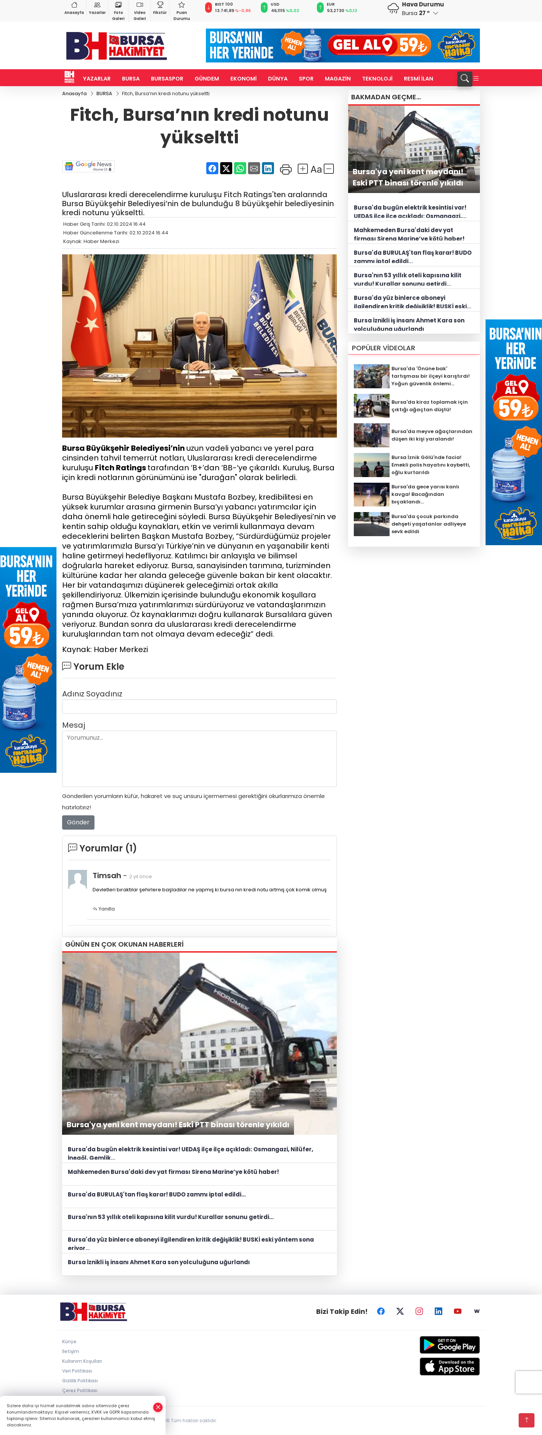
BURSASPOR (167, 78)
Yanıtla (104, 908)
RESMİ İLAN (418, 78)
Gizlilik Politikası (80, 1380)
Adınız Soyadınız (92, 694)
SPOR (306, 78)
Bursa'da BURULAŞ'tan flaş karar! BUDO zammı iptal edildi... (157, 1194)
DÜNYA (278, 78)
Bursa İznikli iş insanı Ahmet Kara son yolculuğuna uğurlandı (159, 1262)
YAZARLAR (97, 78)
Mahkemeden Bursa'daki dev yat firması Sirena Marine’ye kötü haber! (173, 1172)
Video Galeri (139, 10)
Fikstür (160, 7)
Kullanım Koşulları (82, 1361)
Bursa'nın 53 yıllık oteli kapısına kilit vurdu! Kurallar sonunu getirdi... (171, 1217)
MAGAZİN (338, 78)
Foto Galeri (118, 10)
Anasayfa (74, 7)
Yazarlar (97, 7)
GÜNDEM (207, 78)
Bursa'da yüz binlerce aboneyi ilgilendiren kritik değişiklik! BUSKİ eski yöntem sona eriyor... (191, 1243)
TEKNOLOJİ (377, 78)
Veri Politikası (77, 1371)
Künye (69, 1341)
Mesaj (73, 725)
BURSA (131, 78)
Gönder (78, 822)
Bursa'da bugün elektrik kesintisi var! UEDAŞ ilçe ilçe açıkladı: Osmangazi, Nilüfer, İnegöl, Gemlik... (190, 1152)
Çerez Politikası (79, 1390)
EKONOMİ (243, 78)
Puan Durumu (182, 10)
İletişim (70, 1351)
